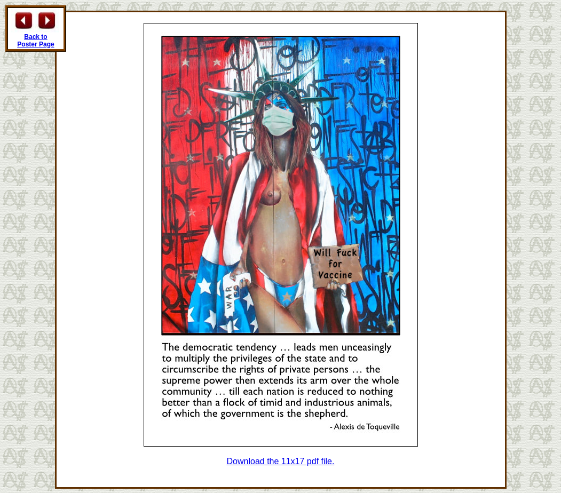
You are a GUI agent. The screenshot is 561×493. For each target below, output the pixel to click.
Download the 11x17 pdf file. (281, 461)
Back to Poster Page (35, 40)
